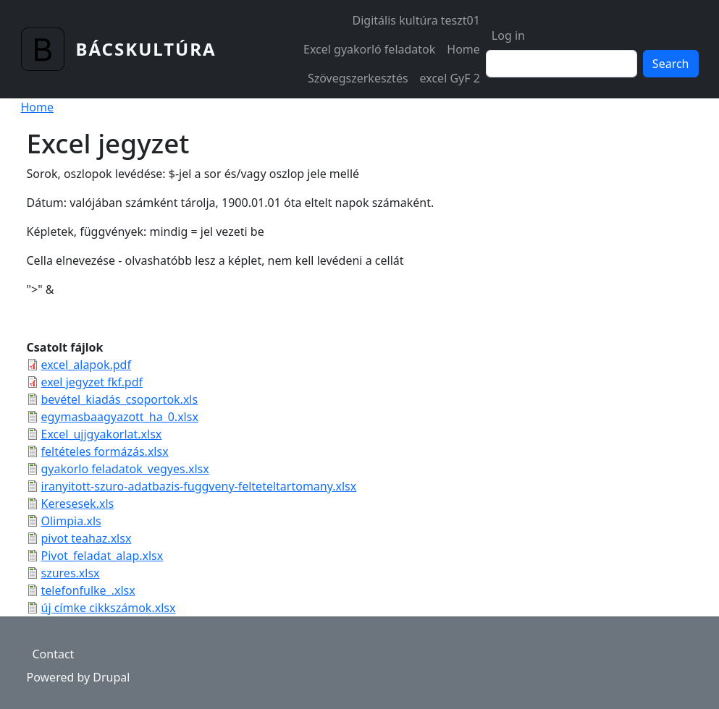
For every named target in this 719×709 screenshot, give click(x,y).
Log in (508, 35)
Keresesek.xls (77, 503)
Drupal (111, 677)
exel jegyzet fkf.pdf (92, 382)
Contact (54, 654)
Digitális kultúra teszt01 (416, 20)
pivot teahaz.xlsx (86, 538)
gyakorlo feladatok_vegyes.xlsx (125, 469)
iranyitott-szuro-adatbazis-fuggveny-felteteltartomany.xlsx (199, 486)
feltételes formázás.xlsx (105, 451)
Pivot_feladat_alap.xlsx (102, 556)
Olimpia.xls (71, 521)
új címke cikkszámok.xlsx (108, 608)
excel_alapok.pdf (86, 365)
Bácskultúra (146, 49)
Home (463, 49)
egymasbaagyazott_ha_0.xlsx (119, 417)
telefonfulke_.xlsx (88, 590)
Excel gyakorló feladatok (369, 49)
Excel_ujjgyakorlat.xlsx (101, 434)
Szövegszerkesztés (358, 78)
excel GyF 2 (450, 78)
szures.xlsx (70, 573)
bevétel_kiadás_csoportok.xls (119, 399)
